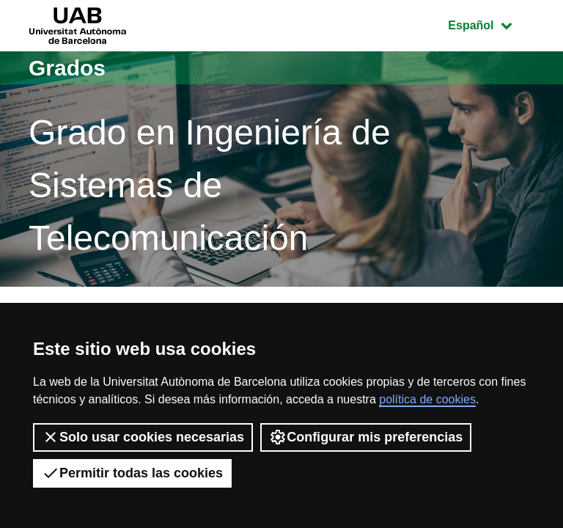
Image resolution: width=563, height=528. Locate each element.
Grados (67, 68)
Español (490, 24)
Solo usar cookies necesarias (143, 437)
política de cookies (427, 399)
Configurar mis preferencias (366, 437)
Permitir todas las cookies (132, 473)
